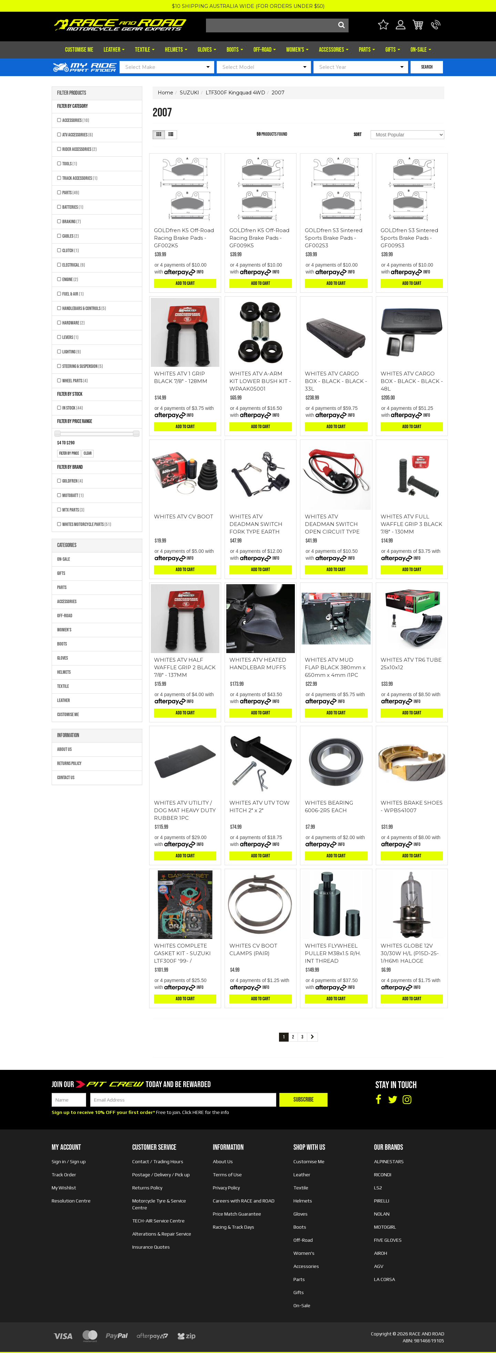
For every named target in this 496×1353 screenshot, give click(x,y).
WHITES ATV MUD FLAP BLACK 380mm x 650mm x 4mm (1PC (335, 667)
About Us (64, 749)
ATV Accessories (77, 135)
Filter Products (71, 93)
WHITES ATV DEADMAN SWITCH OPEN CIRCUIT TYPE (332, 524)
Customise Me (79, 49)
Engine (70, 279)
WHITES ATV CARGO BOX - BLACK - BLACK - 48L (412, 381)
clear (88, 453)
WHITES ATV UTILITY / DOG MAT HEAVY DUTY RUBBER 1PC (185, 810)
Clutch (70, 251)
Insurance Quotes (151, 1247)
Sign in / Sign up (69, 1161)
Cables (70, 236)
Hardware (73, 323)
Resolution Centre (71, 1201)
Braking (71, 222)
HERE (198, 1112)
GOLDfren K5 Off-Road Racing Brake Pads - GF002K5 (184, 238)
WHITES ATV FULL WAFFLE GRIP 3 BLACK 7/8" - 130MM (411, 524)
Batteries (72, 207)
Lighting (71, 352)
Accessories (334, 49)
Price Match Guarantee (237, 1214)
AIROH (380, 1253)
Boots (235, 49)
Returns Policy (69, 763)
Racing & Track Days (233, 1227)
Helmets (176, 49)
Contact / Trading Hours (157, 1161)
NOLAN (382, 1214)
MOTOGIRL (385, 1227)
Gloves (207, 49)
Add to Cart (185, 283)
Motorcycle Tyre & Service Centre (159, 1204)
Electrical (73, 265)
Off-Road (265, 49)
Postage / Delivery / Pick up (161, 1174)
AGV (378, 1266)
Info (200, 272)
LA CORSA (384, 1279)
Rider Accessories (79, 149)
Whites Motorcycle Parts (86, 524)
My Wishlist (64, 1187)
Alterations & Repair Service (161, 1234)
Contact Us (65, 778)
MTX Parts (73, 510)
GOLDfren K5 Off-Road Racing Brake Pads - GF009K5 (259, 238)
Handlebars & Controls (84, 308)
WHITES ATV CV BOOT (183, 516)
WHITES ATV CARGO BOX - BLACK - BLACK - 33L (336, 381)
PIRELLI (381, 1201)
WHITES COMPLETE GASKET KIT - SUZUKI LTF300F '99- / (182, 953)
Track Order (64, 1174)
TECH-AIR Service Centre (158, 1220)
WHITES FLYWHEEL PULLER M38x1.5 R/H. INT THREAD (333, 953)
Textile (145, 49)
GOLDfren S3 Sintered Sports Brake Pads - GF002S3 (333, 238)
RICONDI (382, 1174)
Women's (297, 49)
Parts (367, 49)
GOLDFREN (72, 481)
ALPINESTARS (389, 1161)
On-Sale (421, 49)
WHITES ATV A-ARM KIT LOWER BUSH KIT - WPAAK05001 (260, 381)
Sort (357, 134)
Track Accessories (79, 178)
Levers (70, 337)
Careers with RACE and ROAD (244, 1201)
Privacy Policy (226, 1187)
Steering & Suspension (82, 366)
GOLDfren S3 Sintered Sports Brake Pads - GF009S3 (409, 238)
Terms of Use (227, 1174)
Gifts (392, 49)
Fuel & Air (73, 294)
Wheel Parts (75, 381)
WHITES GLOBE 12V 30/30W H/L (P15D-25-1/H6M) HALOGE (410, 953)
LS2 (378, 1187)
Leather (114, 49)
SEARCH (427, 67)
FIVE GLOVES (388, 1240)
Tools (69, 164)
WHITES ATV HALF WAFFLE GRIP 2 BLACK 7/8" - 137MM (185, 667)
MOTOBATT (73, 495)
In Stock (72, 408)
